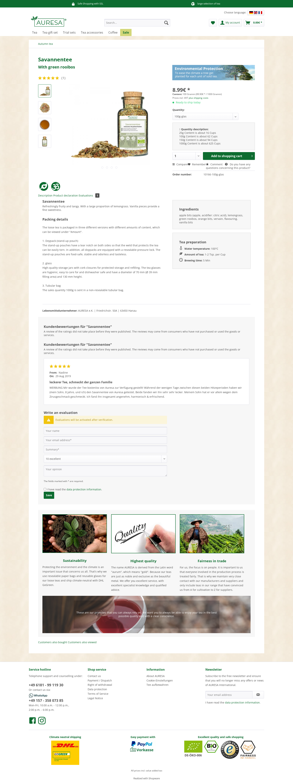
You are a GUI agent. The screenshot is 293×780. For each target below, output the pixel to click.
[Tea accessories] (92, 32)
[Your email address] (105, 440)
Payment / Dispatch (100, 680)
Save (49, 495)
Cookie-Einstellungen (159, 680)
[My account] (230, 22)
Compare (180, 164)
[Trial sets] (69, 32)
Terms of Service (98, 693)
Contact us (94, 676)
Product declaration (65, 195)
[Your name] (105, 430)
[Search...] (137, 22)
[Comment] (105, 459)
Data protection (97, 689)
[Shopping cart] (254, 22)
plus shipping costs (198, 97)
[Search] (166, 22)
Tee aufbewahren (157, 685)
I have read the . (74, 489)
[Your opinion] (105, 470)
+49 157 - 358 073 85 (46, 700)
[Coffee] (113, 32)
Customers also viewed (82, 642)
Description (45, 195)
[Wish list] (213, 22)
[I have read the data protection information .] (45, 489)
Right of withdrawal (100, 685)
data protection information (84, 489)
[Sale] (126, 32)
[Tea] (35, 32)
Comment (214, 164)
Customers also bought (52, 642)
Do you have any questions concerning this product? (228, 166)
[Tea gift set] (50, 32)
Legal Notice (95, 698)
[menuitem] (137, 24)
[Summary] (105, 449)
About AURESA (155, 676)
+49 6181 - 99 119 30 (46, 685)
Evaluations (89, 195)
